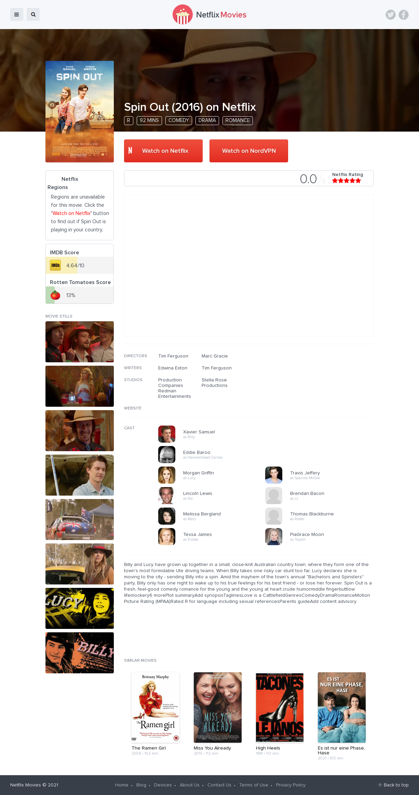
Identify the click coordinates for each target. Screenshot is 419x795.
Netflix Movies (25, 785)
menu (16, 14)
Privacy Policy (291, 785)
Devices (163, 785)
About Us (190, 785)
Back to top (396, 785)
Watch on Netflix (165, 151)
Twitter (391, 15)
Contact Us (219, 785)
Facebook (403, 15)
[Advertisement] (322, 397)
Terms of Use (253, 785)
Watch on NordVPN (249, 151)
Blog (141, 785)
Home (122, 785)
